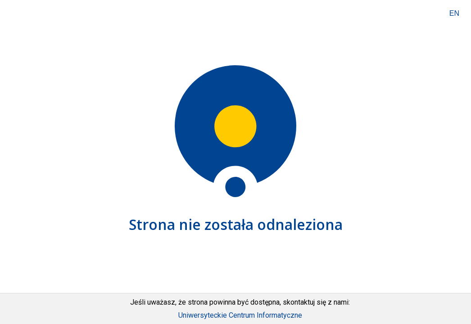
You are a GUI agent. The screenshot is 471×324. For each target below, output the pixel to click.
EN (454, 13)
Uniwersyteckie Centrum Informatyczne (240, 315)
